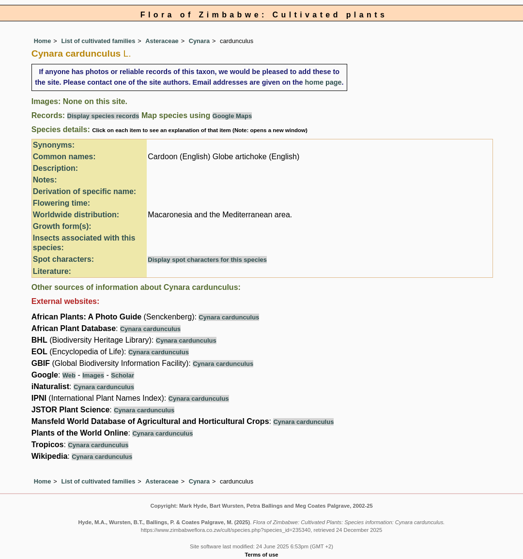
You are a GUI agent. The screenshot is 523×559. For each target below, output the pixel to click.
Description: (55, 168)
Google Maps (232, 116)
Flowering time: (61, 203)
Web (69, 375)
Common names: (64, 156)
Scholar (122, 375)
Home (42, 41)
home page (323, 82)
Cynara (199, 41)
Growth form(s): (62, 226)
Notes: (45, 180)
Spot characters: (63, 259)
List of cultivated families (98, 41)
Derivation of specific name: (84, 191)
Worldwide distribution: (76, 215)
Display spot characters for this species (207, 259)
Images (93, 375)
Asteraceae (161, 41)
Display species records (103, 116)
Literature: (52, 271)
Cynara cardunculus (229, 317)
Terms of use (261, 555)
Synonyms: (54, 145)
